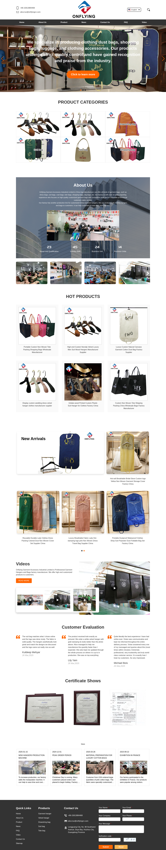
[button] (80, 90)
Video (144, 22)
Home (21, 22)
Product (64, 22)
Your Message (105, 824)
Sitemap (19, 843)
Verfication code (105, 836)
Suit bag (41, 826)
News (84, 22)
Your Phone (127, 816)
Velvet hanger (43, 818)
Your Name (104, 808)
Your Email (127, 808)
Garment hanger (44, 814)
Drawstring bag (44, 822)
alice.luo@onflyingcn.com (30, 12)
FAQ (126, 22)
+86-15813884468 (27, 8)
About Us (42, 22)
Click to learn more (83, 74)
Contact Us (105, 22)
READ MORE (23, 581)
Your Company (104, 816)
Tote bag (41, 831)
